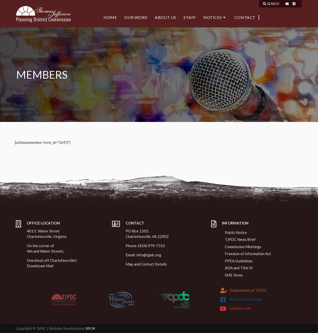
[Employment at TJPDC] (224, 290)
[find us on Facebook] (223, 300)
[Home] (280, 46)
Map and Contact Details (146, 264)
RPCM (90, 329)
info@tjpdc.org (148, 255)
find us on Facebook (246, 299)
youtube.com (240, 308)
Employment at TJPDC (248, 290)
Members (294, 46)
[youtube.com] (223, 309)
